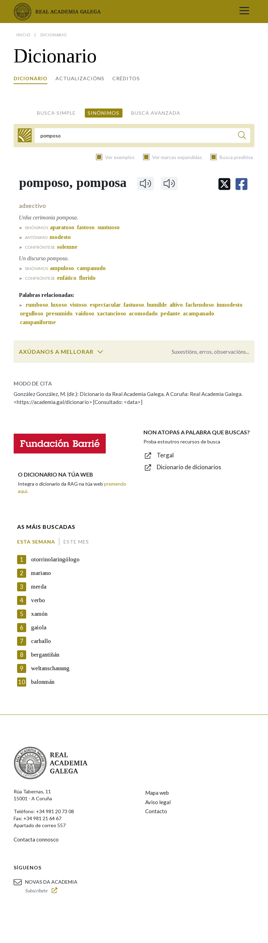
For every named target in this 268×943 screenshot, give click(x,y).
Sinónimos (103, 113)
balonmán (42, 682)
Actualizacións (79, 78)
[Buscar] (242, 136)
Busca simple (56, 113)
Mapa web (157, 792)
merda (38, 586)
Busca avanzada (155, 113)
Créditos (126, 78)
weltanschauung (50, 668)
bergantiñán (45, 654)
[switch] (100, 352)
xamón (39, 614)
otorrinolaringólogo (55, 559)
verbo (38, 600)
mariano (41, 573)
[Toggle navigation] (244, 11)
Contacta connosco (36, 839)
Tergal (165, 455)
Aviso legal (158, 802)
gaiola (38, 627)
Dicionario (30, 78)
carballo (41, 641)
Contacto (156, 811)
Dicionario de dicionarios (189, 467)
